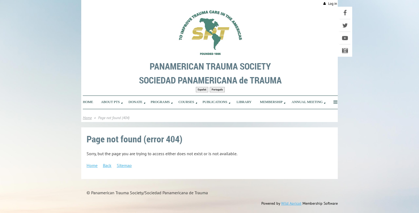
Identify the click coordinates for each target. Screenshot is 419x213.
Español (202, 89)
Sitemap (124, 165)
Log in (332, 3)
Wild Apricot (291, 203)
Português (217, 89)
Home (87, 117)
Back (107, 165)
